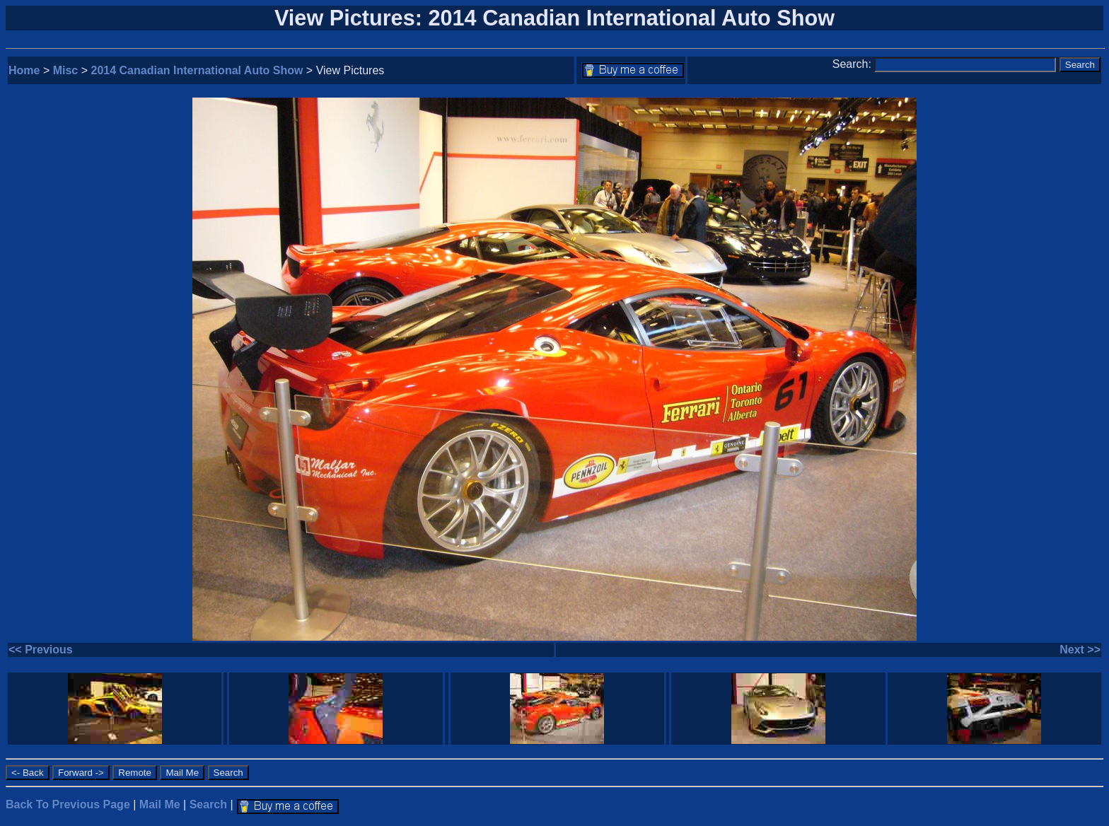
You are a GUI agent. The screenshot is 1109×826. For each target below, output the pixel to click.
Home (24, 70)
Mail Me (159, 804)
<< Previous (40, 650)
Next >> (1080, 650)
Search (208, 804)
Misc (66, 70)
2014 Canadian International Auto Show (197, 70)
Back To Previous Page (68, 804)
